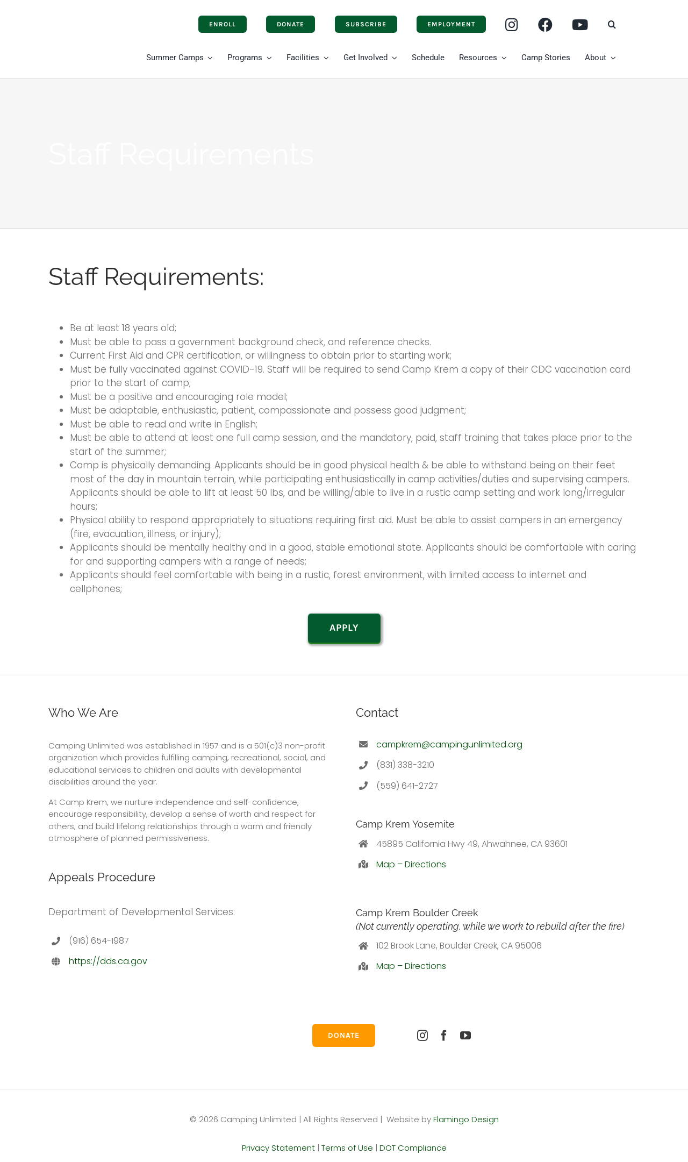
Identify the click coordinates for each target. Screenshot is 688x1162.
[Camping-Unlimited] (75, 17)
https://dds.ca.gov (108, 961)
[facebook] (444, 1035)
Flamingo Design (466, 1119)
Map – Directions (411, 864)
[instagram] (422, 1035)
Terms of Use (347, 1147)
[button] (612, 24)
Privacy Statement (278, 1147)
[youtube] (465, 1035)
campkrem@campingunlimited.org (449, 744)
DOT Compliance (413, 1147)
